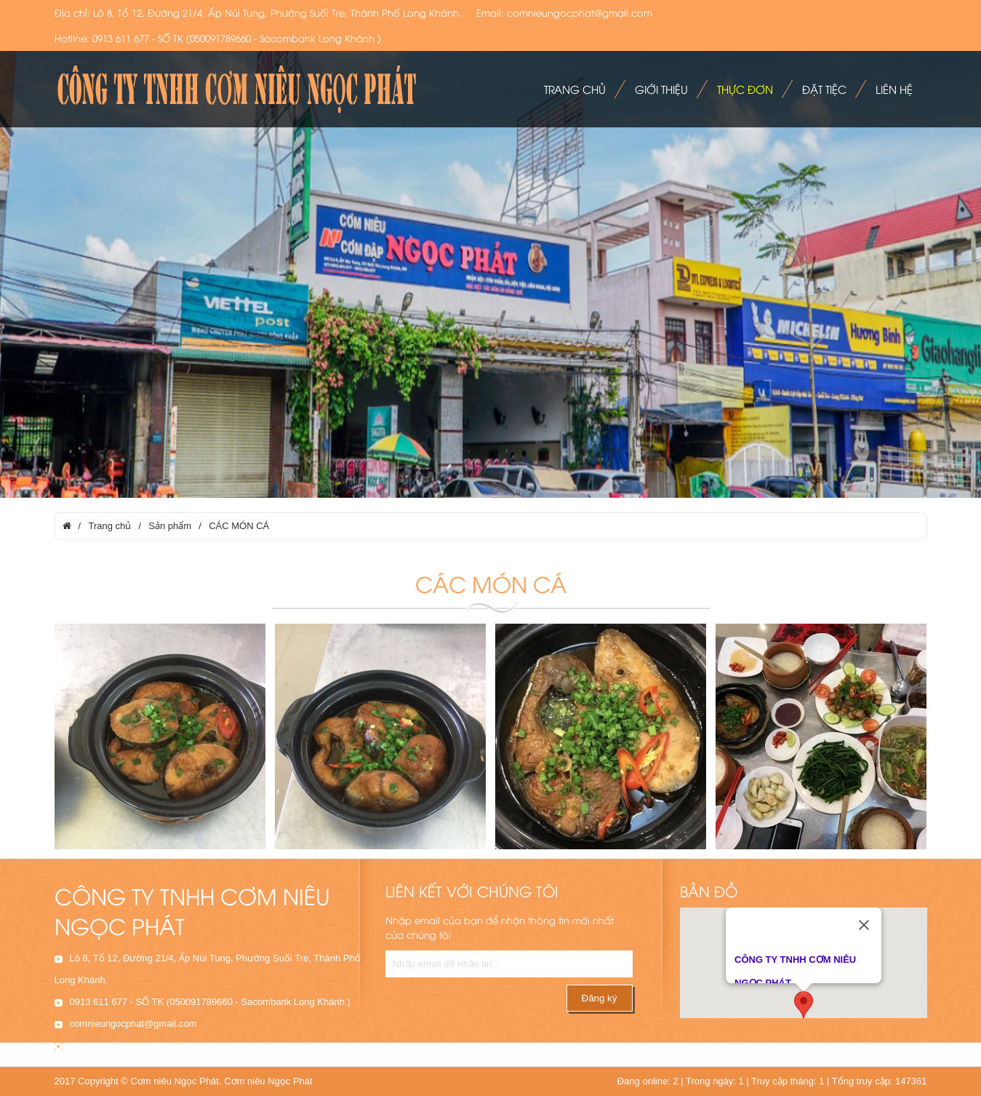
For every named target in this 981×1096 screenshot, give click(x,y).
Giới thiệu (661, 89)
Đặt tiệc (824, 89)
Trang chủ (575, 89)
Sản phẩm (169, 525)
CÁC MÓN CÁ (239, 525)
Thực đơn (745, 89)
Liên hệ (894, 89)
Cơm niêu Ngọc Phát (268, 1081)
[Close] (863, 919)
